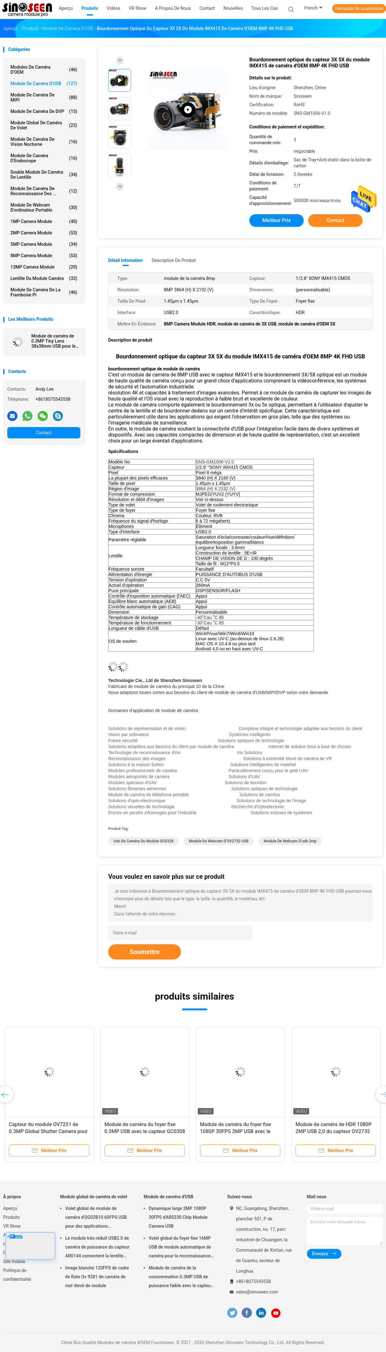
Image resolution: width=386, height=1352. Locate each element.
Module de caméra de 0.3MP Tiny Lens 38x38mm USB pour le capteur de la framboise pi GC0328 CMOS (54, 341)
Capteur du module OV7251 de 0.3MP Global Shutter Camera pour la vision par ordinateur (48, 1131)
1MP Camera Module (43, 221)
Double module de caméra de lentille (43, 175)
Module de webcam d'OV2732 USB (219, 841)
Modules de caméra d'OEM (43, 70)
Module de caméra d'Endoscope (43, 158)
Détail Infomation (125, 260)
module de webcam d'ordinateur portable (43, 207)
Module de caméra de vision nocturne (43, 142)
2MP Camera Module (43, 233)
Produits (11, 1217)
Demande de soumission (359, 8)
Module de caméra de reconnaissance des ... (43, 191)
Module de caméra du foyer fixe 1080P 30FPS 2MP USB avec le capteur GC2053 (235, 1131)
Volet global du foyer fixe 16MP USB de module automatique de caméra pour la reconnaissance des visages (180, 1248)
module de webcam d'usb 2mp (290, 841)
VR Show (12, 1226)
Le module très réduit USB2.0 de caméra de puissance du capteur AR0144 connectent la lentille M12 (97, 1248)
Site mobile (14, 1261)
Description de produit (174, 260)
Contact (44, 432)
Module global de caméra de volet (43, 125)
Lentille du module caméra (43, 278)
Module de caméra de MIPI (43, 97)
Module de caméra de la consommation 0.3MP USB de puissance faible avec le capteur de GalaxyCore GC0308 (180, 1277)
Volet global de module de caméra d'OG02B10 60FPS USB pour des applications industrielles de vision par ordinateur (96, 1218)
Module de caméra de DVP (43, 111)
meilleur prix (276, 220)
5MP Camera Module (43, 244)
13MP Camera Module (43, 267)
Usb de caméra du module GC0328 (144, 841)
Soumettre (144, 952)
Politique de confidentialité (17, 1275)
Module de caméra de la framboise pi (43, 292)
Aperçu (10, 1208)
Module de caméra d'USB (43, 83)
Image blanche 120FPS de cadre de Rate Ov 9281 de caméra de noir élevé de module (97, 1276)
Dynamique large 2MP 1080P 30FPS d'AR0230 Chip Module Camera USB (178, 1217)
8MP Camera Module (43, 255)
